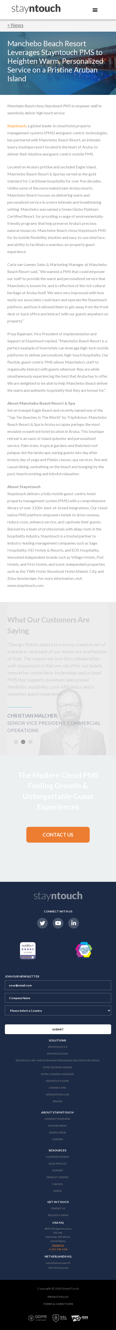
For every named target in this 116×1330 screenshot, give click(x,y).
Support (57, 1170)
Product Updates (57, 1177)
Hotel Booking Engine (57, 1067)
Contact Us (58, 1208)
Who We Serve (57, 1125)
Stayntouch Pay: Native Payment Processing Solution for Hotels (57, 1060)
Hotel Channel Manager (57, 1074)
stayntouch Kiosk (57, 1080)
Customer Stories (57, 1156)
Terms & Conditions (58, 1304)
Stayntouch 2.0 (57, 1046)
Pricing (57, 1101)
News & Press (57, 1132)
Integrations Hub (57, 1094)
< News (15, 25)
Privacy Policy (58, 1297)
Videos (57, 1190)
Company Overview (57, 1118)
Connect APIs (57, 1087)
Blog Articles (57, 1163)
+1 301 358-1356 (58, 1249)
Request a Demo (58, 1215)
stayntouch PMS (57, 1053)
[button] (58, 835)
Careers (57, 1139)
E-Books (57, 1184)
